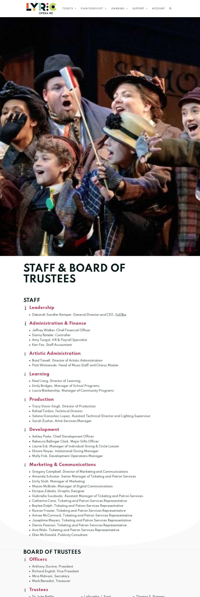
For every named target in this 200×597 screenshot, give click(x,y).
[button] (170, 8)
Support (141, 8)
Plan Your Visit (95, 8)
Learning (120, 8)
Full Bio (120, 314)
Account (158, 9)
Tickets (70, 8)
